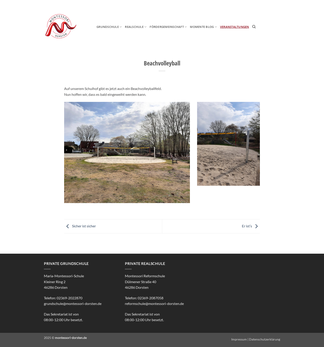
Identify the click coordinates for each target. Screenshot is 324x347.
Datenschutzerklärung (264, 339)
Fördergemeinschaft (168, 27)
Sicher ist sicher (80, 226)
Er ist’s (251, 226)
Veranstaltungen (234, 27)
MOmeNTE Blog (203, 27)
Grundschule (109, 27)
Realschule (135, 27)
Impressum (239, 339)
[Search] (254, 26)
